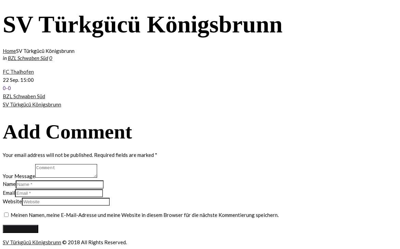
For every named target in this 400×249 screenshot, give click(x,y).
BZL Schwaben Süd (28, 58)
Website (12, 201)
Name (9, 184)
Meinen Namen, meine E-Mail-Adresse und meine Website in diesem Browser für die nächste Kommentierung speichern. (145, 215)
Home (9, 51)
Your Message (19, 176)
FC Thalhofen (18, 72)
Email (9, 193)
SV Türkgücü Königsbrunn (32, 104)
